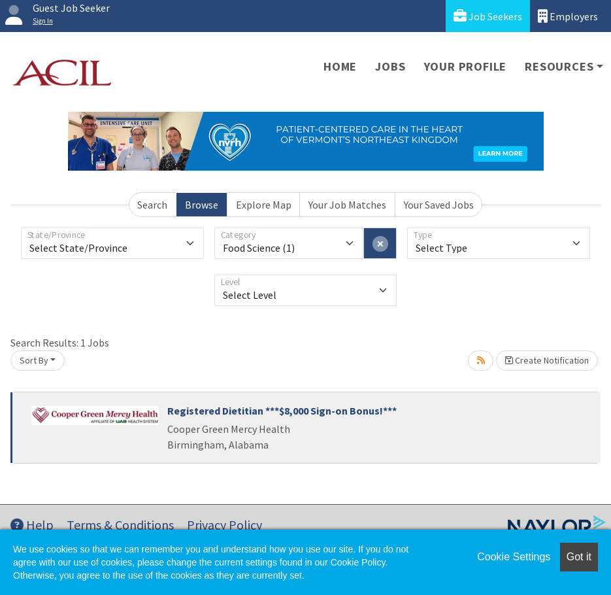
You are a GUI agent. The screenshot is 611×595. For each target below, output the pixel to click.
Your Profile (465, 66)
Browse (201, 204)
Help (32, 525)
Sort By (34, 360)
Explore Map (263, 204)
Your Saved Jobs (439, 204)
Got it (579, 556)
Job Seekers (488, 16)
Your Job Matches (347, 204)
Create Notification (547, 360)
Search (152, 204)
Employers (568, 16)
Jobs (390, 66)
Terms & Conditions (120, 525)
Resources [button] (559, 66)
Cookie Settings (513, 556)
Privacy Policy (224, 525)
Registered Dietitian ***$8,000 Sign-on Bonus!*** (282, 410)
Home (340, 66)
